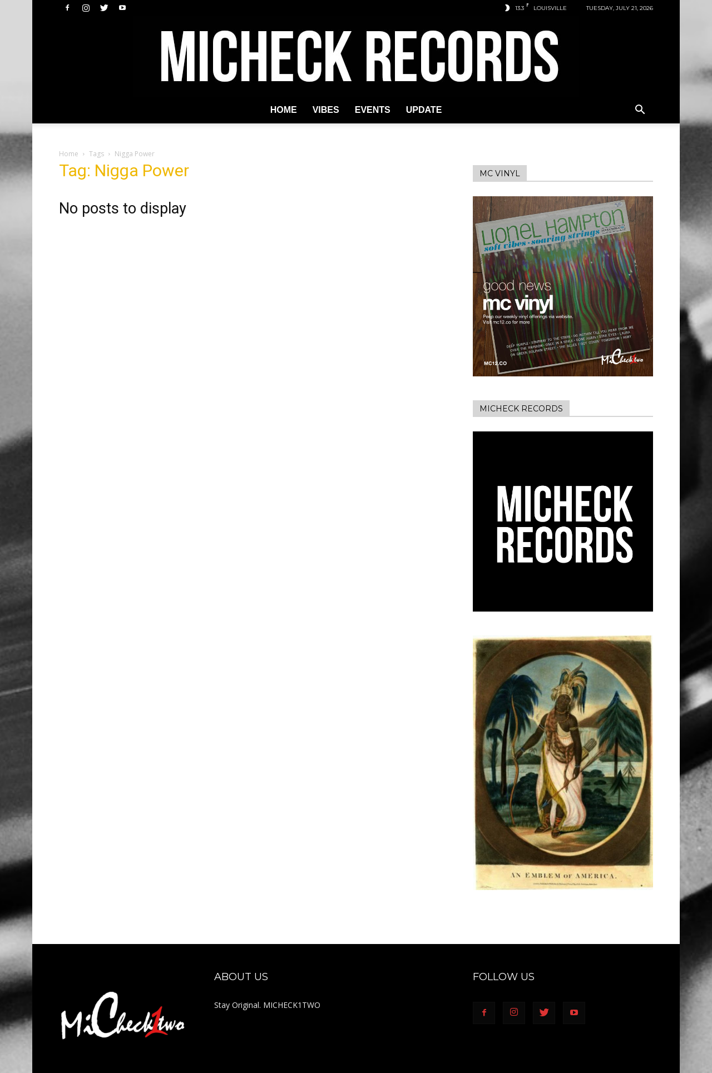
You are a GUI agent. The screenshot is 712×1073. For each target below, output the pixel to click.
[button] (639, 111)
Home (283, 110)
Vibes (326, 110)
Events (372, 110)
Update (424, 110)
